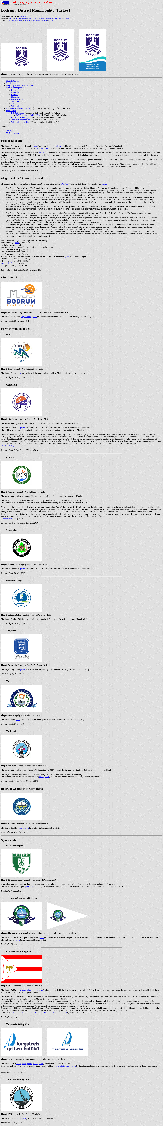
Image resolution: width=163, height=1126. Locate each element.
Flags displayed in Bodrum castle (19, 85)
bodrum (11, 18)
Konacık (14, 94)
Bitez (13, 90)
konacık (29, 18)
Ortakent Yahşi (17, 99)
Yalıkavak (15, 106)
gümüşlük (22, 18)
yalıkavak (66, 18)
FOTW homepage (11, 20)
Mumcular (15, 97)
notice (104, 184)
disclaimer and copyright (32, 20)
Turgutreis (15, 101)
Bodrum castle (42, 148)
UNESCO (64, 184)
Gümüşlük (15, 92)
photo (36, 146)
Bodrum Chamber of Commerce (19, 108)
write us (44, 20)
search (21, 20)
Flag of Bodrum (12, 81)
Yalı (13, 104)
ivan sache (24, 16)
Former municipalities (15, 88)
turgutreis (55, 18)
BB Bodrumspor (18, 113)
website (42, 153)
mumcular (36, 18)
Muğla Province (12, 133)
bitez (16, 18)
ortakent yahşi (46, 18)
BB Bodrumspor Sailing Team (28, 115)
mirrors (50, 20)
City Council (11, 83)
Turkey (9, 131)
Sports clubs (11, 111)
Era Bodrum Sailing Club (21, 117)
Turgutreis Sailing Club (20, 120)
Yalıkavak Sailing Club (20, 122)
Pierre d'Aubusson (9, 263)
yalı (60, 18)
